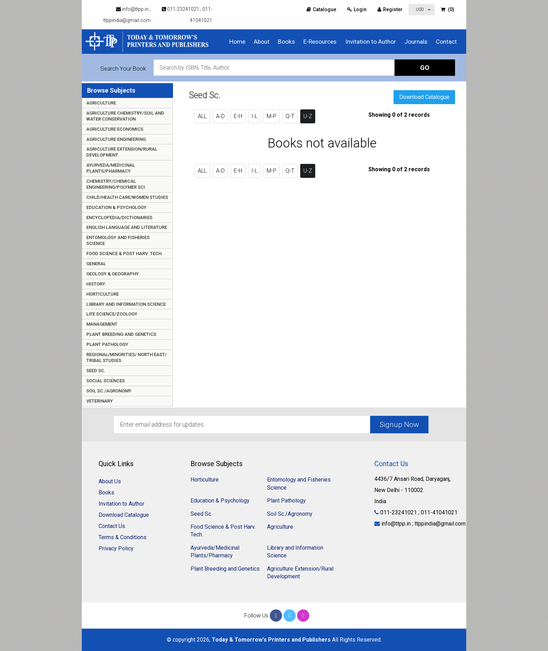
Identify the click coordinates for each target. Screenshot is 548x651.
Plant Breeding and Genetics (121, 334)
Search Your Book (123, 68)
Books (286, 41)
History (95, 284)
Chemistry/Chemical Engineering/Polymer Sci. (116, 184)
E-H (238, 116)
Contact (446, 41)
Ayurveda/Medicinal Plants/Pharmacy (110, 168)
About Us (110, 481)
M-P (271, 116)
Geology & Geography (112, 273)
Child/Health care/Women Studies (127, 197)
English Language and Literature (126, 227)
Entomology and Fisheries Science (118, 240)
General (96, 263)
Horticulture (102, 294)
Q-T (290, 116)
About (261, 41)
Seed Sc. (96, 370)
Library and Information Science (126, 304)
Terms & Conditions (122, 537)
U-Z (307, 116)
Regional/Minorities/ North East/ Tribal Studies (126, 357)
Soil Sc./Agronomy (108, 390)
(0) (447, 9)
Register (390, 9)
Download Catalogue (424, 97)
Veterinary (99, 401)
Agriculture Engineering (116, 139)
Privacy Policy (116, 548)
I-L (254, 116)
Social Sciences (105, 380)
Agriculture (101, 103)
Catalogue (321, 9)
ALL (202, 116)
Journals (415, 41)
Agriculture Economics (114, 129)
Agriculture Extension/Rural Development (121, 152)
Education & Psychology (116, 207)
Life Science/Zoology (111, 314)
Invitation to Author (370, 41)
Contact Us (112, 526)
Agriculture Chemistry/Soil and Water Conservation (125, 116)
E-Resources (320, 41)
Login (357, 9)
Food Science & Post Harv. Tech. (124, 253)
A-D (220, 116)
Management (101, 324)
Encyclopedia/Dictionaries (119, 217)
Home (237, 41)
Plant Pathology (107, 344)
